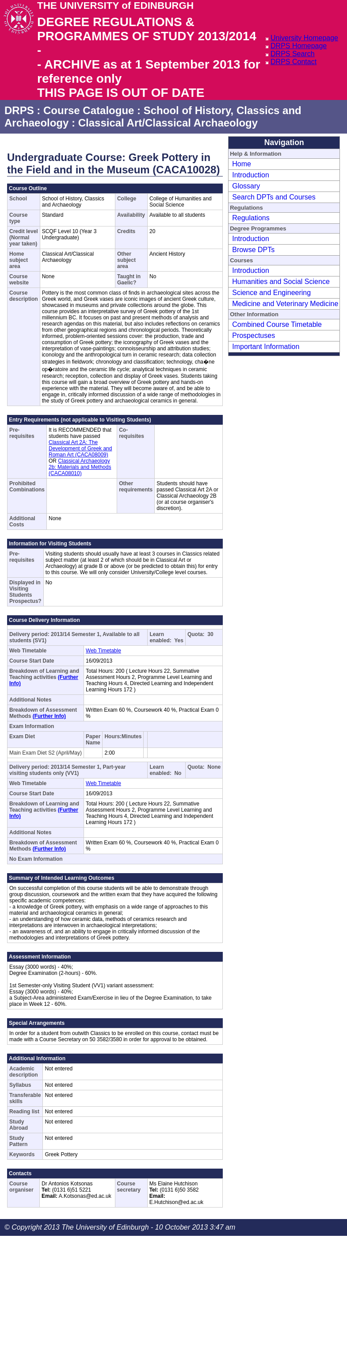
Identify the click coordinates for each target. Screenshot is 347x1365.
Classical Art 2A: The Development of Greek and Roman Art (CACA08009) (80, 448)
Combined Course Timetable (277, 324)
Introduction (250, 175)
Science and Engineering (271, 292)
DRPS (19, 110)
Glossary (246, 186)
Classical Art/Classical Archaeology (168, 123)
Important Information (265, 346)
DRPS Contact (293, 61)
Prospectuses (253, 335)
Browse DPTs (253, 249)
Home (241, 164)
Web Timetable (103, 651)
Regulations (251, 218)
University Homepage (304, 38)
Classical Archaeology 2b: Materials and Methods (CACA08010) (80, 467)
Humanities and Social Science (281, 281)
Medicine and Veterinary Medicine (285, 303)
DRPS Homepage (299, 46)
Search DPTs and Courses (274, 197)
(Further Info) (49, 716)
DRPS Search (293, 54)
